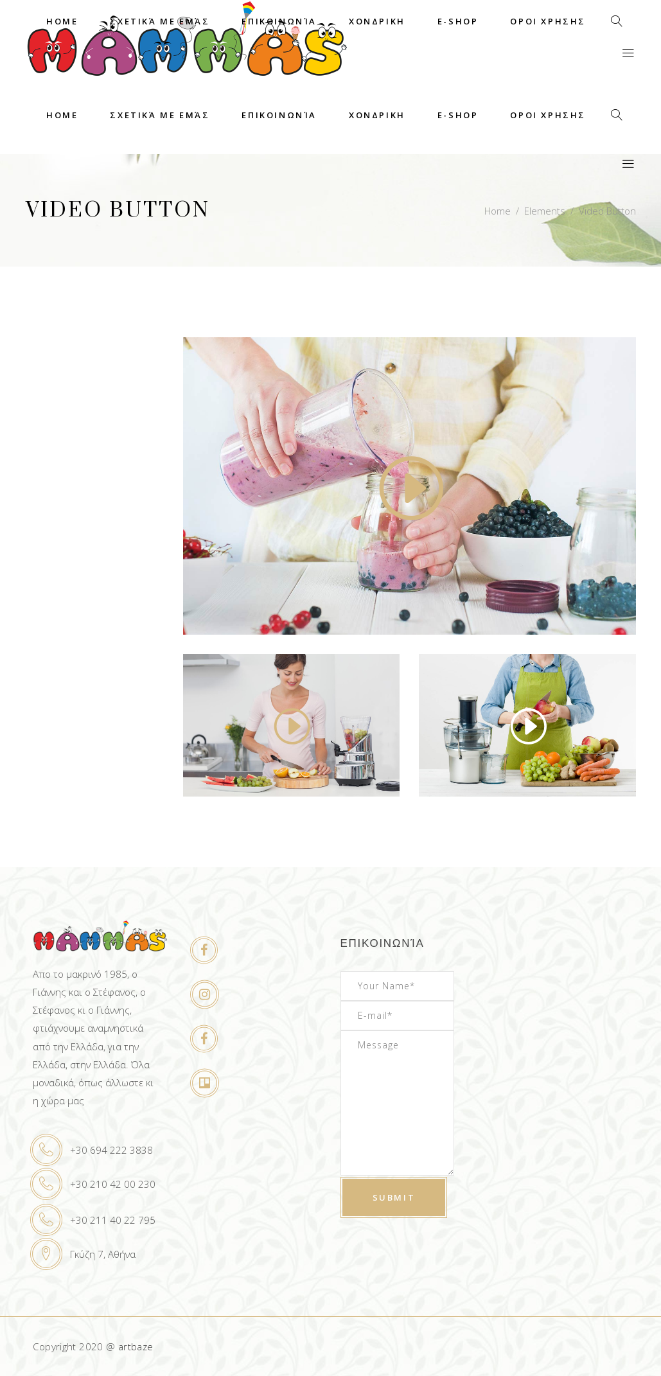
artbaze (136, 1346)
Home (497, 210)
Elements (544, 210)
